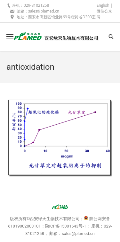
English (103, 5)
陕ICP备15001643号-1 (65, 226)
